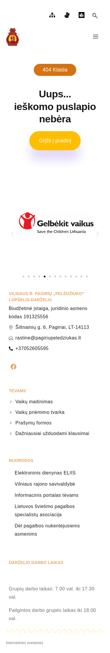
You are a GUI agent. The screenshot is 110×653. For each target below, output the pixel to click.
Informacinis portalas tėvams (47, 495)
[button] (12, 233)
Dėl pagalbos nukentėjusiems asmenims (47, 530)
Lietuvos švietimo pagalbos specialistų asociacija (45, 510)
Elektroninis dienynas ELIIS (45, 472)
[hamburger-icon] (95, 36)
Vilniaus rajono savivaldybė (45, 484)
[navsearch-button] (95, 16)
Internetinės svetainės (24, 645)
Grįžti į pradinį (55, 141)
